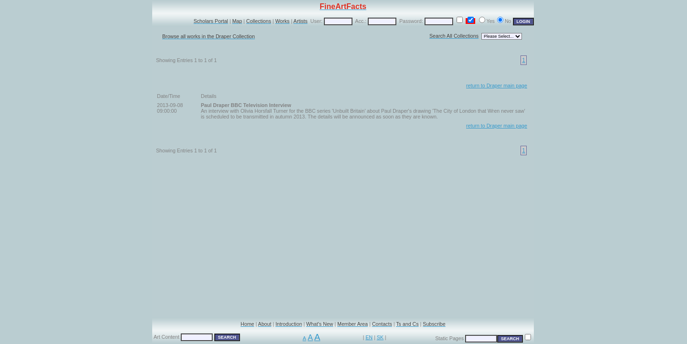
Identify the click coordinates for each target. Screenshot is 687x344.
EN (369, 337)
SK (380, 337)
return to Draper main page (496, 85)
